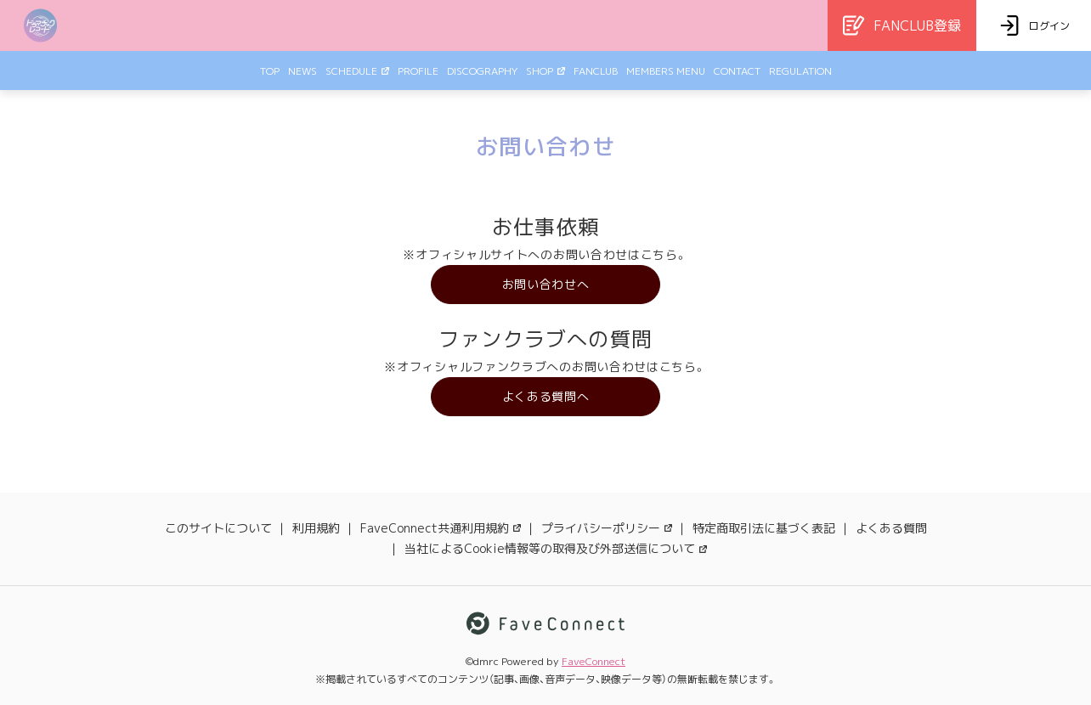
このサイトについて (218, 528)
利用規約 (316, 528)
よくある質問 (891, 528)
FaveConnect (593, 661)
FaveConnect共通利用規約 (440, 528)
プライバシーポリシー (606, 528)
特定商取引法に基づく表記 (763, 528)
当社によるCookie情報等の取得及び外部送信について (555, 548)
